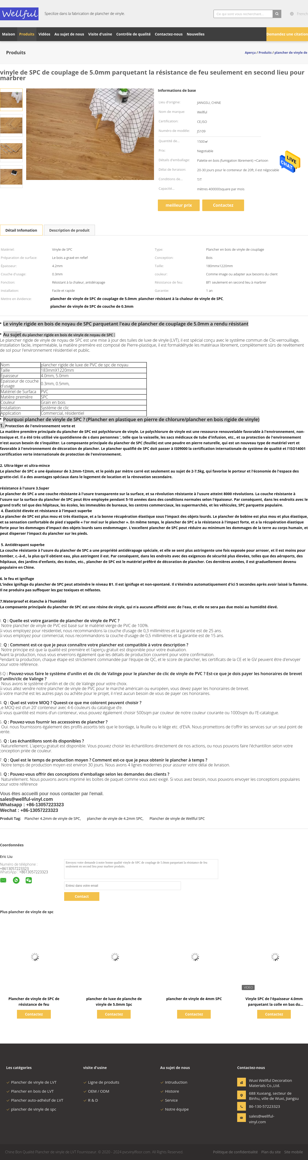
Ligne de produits (101, 1082)
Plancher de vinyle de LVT (31, 1082)
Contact (82, 896)
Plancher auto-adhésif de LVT (34, 1100)
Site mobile (293, 1151)
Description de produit (69, 230)
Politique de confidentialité (235, 1151)
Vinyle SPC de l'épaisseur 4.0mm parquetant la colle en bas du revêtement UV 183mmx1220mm (274, 1004)
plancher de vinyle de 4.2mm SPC (114, 818)
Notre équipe (174, 1109)
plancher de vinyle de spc (31, 1109)
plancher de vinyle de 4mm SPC (194, 998)
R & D (90, 1100)
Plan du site (271, 1151)
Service (169, 1100)
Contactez (223, 205)
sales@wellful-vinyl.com (261, 1118)
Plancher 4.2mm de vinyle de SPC (52, 818)
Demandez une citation (287, 34)
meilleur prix (179, 205)
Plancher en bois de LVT (30, 1091)
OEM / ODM (96, 1091)
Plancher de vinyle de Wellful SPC (177, 818)
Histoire (169, 1091)
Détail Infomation (21, 230)
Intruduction (173, 1082)
